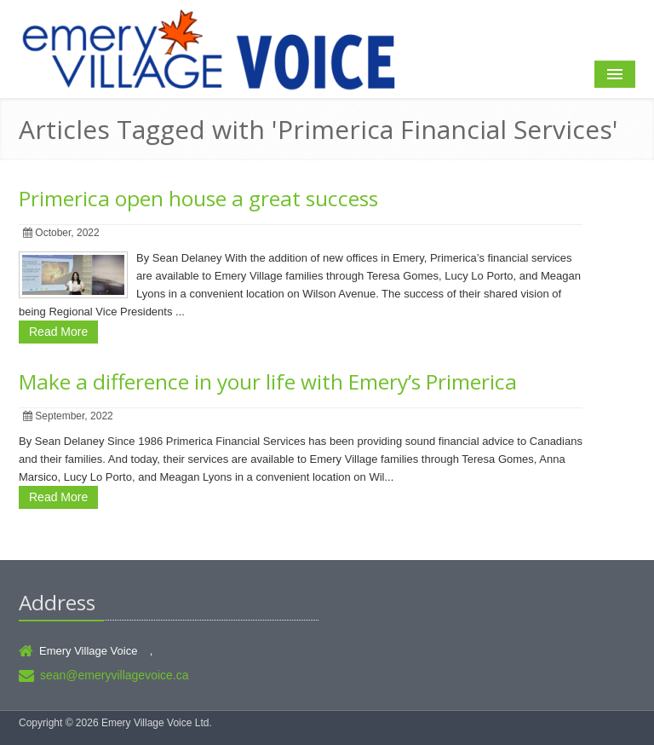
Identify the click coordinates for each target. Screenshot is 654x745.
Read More (58, 331)
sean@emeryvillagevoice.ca (114, 675)
